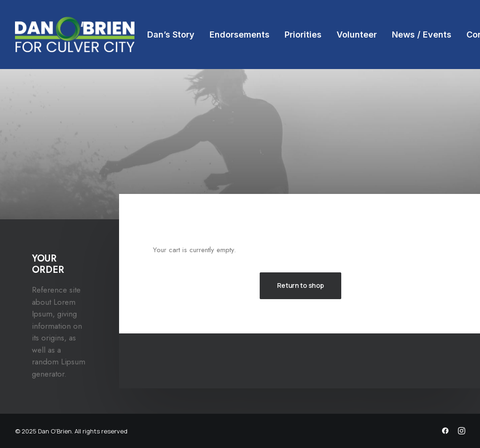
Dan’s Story (171, 34)
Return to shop (300, 285)
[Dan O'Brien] (75, 34)
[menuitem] (171, 34)
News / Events (421, 34)
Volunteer (357, 34)
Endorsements (240, 34)
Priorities (303, 34)
